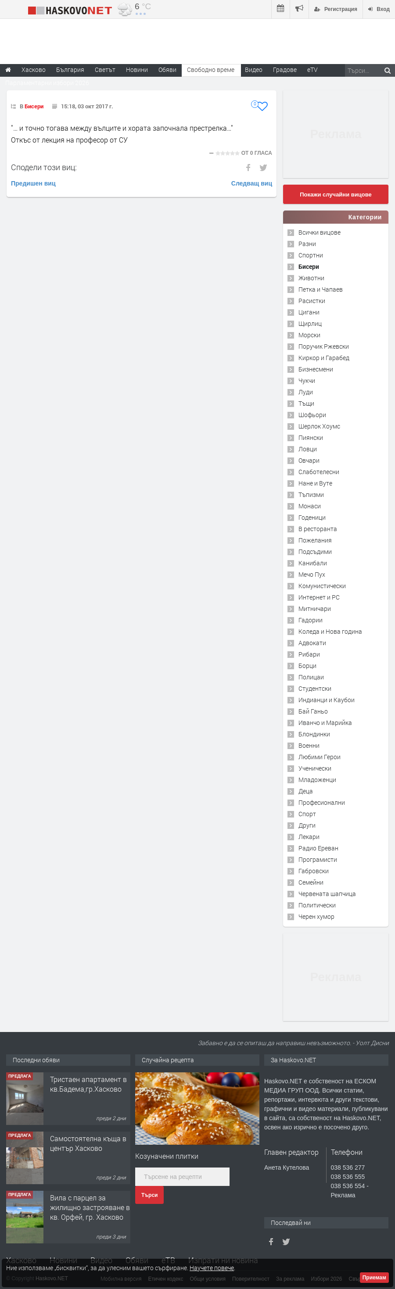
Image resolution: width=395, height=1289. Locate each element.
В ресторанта (317, 529)
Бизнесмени (315, 369)
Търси (149, 1195)
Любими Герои (319, 757)
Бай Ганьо (313, 711)
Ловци (307, 449)
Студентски (314, 688)
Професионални (321, 802)
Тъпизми (311, 494)
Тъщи (306, 403)
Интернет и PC (319, 597)
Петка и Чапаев (320, 289)
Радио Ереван (318, 848)
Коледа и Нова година (330, 631)
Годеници (312, 517)
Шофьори (312, 415)
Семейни (310, 882)
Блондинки (314, 734)
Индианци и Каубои (326, 700)
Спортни (310, 255)
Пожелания (315, 540)
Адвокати (312, 643)
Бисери (34, 106)
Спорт (307, 814)
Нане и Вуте (315, 483)
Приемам (374, 1278)
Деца (305, 791)
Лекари (309, 836)
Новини (137, 69)
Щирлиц (310, 323)
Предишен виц (33, 183)
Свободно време (210, 69)
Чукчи (306, 380)
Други (307, 825)
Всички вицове (319, 232)
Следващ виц (251, 183)
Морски (309, 335)
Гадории (310, 620)
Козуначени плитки (166, 1155)
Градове (285, 69)
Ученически (314, 768)
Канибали (312, 563)
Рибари (309, 654)
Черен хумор (316, 916)
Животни (311, 278)
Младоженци (317, 779)
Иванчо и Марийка (325, 722)
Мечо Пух (311, 574)
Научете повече (212, 1268)
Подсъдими (315, 551)
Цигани (309, 312)
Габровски (313, 871)
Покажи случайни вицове (336, 194)
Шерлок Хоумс (319, 426)
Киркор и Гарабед (323, 357)
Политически (317, 905)
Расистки (311, 300)
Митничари (314, 608)
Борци (307, 665)
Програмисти (317, 859)
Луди (305, 392)
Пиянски (310, 437)
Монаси (309, 506)
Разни (307, 243)
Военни (309, 745)
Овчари (309, 460)
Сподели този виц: (44, 167)
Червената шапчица (327, 893)
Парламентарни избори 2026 (47, 83)
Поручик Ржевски (323, 346)
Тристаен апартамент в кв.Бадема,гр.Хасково (88, 1084)
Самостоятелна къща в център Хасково (88, 1143)
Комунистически (322, 586)
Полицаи (311, 677)
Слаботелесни (318, 472)
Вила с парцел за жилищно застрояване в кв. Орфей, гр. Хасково (90, 1207)
